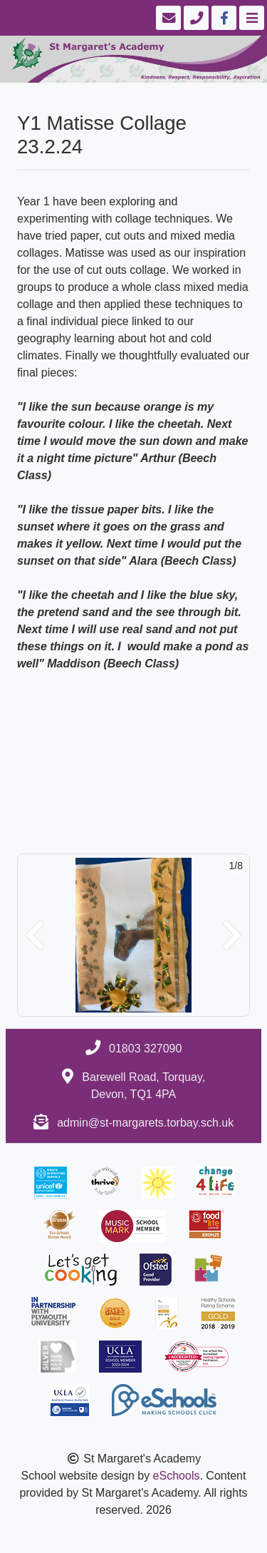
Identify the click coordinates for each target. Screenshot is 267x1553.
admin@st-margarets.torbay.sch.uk (145, 1123)
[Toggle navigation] (250, 18)
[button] (35, 935)
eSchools (176, 1476)
